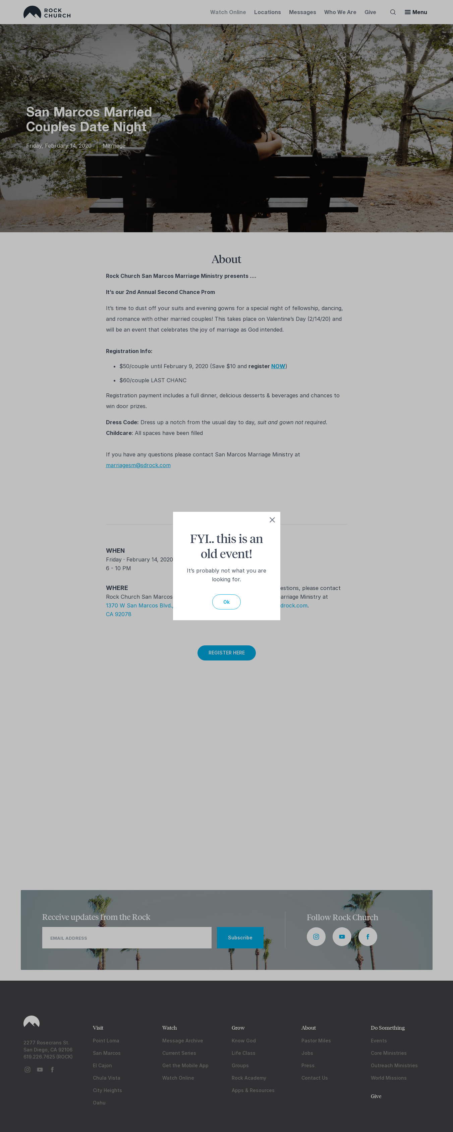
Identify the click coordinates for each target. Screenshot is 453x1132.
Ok (226, 602)
